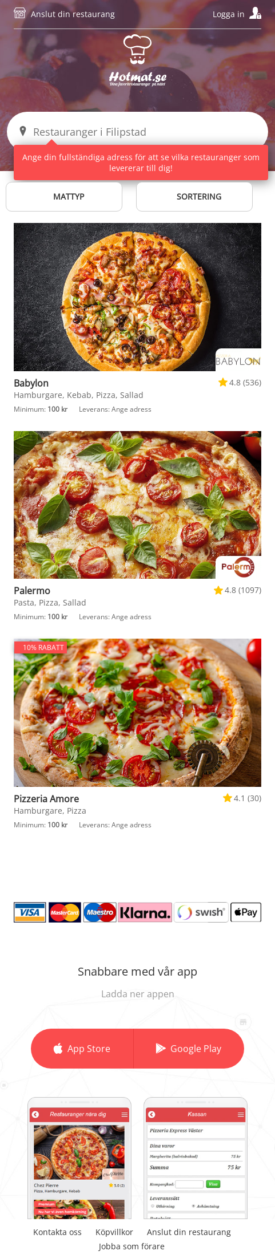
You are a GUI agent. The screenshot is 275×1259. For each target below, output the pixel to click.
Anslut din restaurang (73, 14)
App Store (88, 1048)
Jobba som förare (132, 1246)
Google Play (195, 1048)
